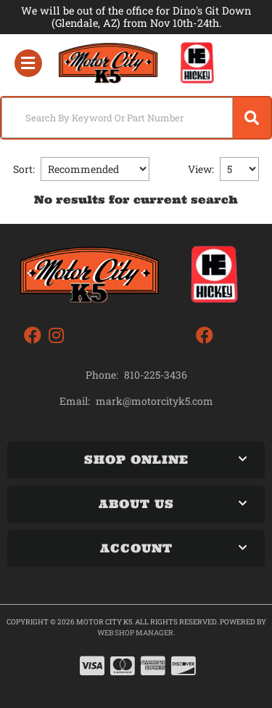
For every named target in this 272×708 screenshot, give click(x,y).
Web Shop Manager (135, 632)
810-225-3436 (155, 375)
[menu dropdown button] (27, 63)
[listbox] (95, 169)
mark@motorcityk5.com (154, 401)
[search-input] (117, 117)
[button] (136, 118)
